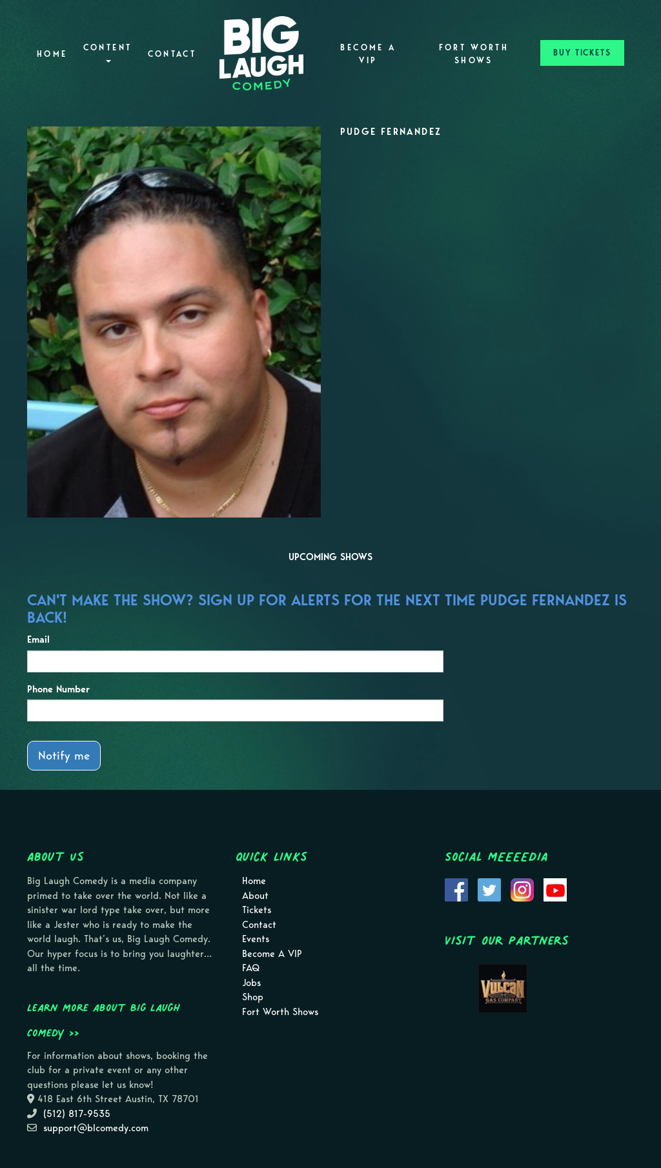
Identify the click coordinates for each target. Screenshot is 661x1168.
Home (52, 54)
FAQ (250, 968)
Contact (172, 54)
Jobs (251, 983)
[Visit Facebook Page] (456, 889)
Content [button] (107, 53)
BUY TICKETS (582, 52)
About (255, 895)
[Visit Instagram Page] (522, 889)
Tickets (256, 910)
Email (38, 639)
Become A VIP (368, 54)
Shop (252, 997)
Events (255, 939)
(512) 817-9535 (76, 1114)
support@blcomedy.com (95, 1128)
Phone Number (58, 689)
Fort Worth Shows (474, 54)
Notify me (64, 755)
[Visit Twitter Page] (489, 889)
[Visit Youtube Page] (555, 889)
